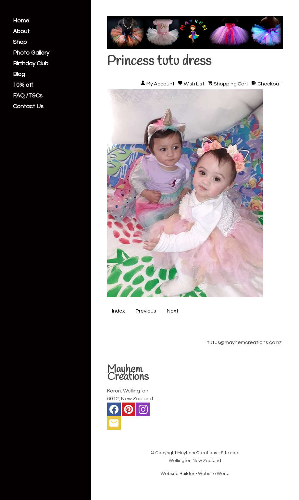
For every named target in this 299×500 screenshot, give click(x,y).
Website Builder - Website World (195, 473)
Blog (19, 74)
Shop (20, 42)
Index (118, 311)
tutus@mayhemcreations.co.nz (244, 342)
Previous (146, 311)
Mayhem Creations (197, 453)
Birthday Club (30, 64)
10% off (23, 85)
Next (173, 311)
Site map (230, 453)
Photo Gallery (31, 53)
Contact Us (28, 106)
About (21, 31)
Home (21, 21)
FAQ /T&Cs (28, 96)
